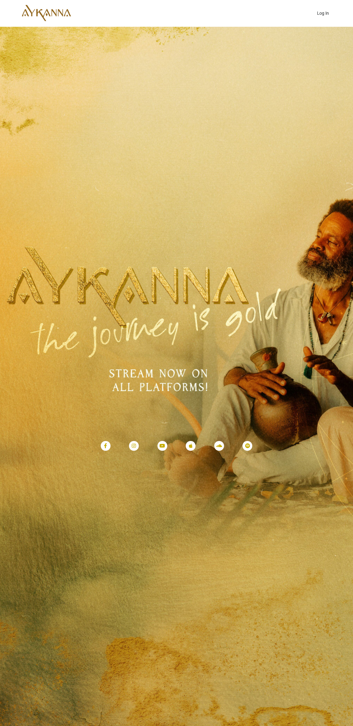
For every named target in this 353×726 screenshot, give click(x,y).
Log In (323, 13)
